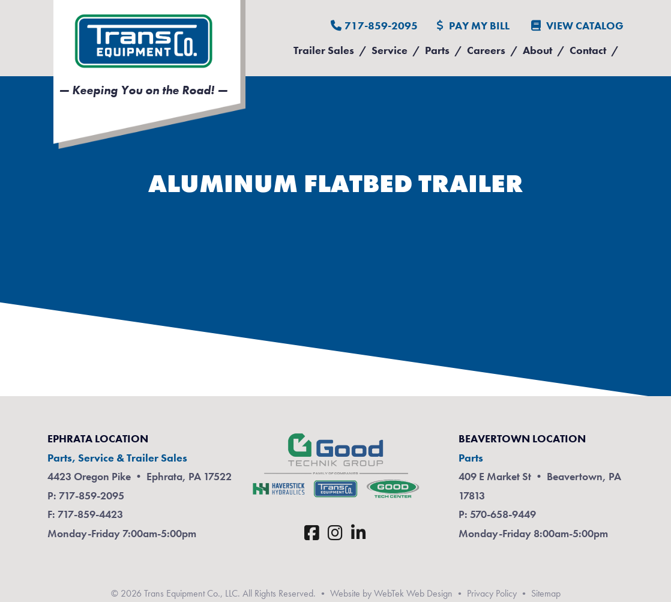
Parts (437, 50)
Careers (486, 50)
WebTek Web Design (413, 593)
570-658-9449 (503, 514)
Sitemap (546, 593)
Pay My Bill (473, 25)
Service (390, 50)
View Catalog (577, 25)
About (537, 50)
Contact (588, 50)
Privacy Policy (492, 593)
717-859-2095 (374, 25)
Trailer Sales (323, 50)
